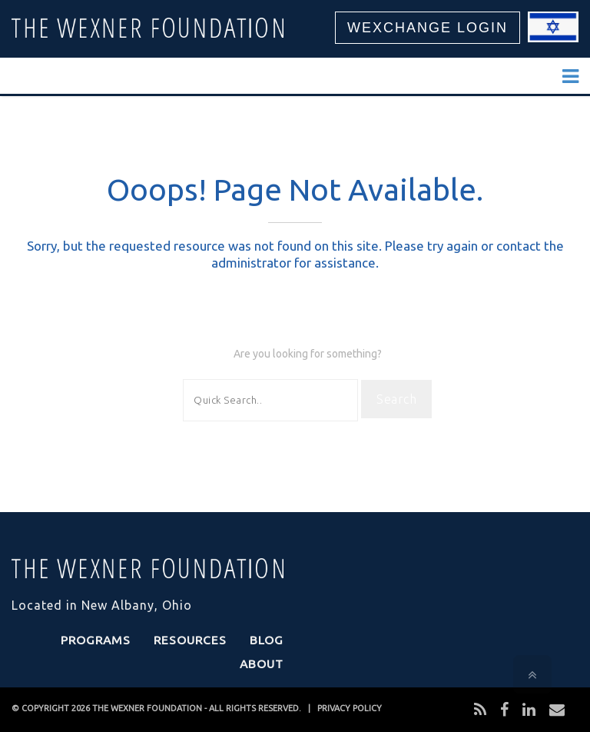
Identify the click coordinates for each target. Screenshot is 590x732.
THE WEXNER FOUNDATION (147, 708)
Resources (190, 640)
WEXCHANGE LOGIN (427, 27)
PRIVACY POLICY (349, 708)
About (261, 663)
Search (396, 399)
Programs (96, 640)
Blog (266, 640)
